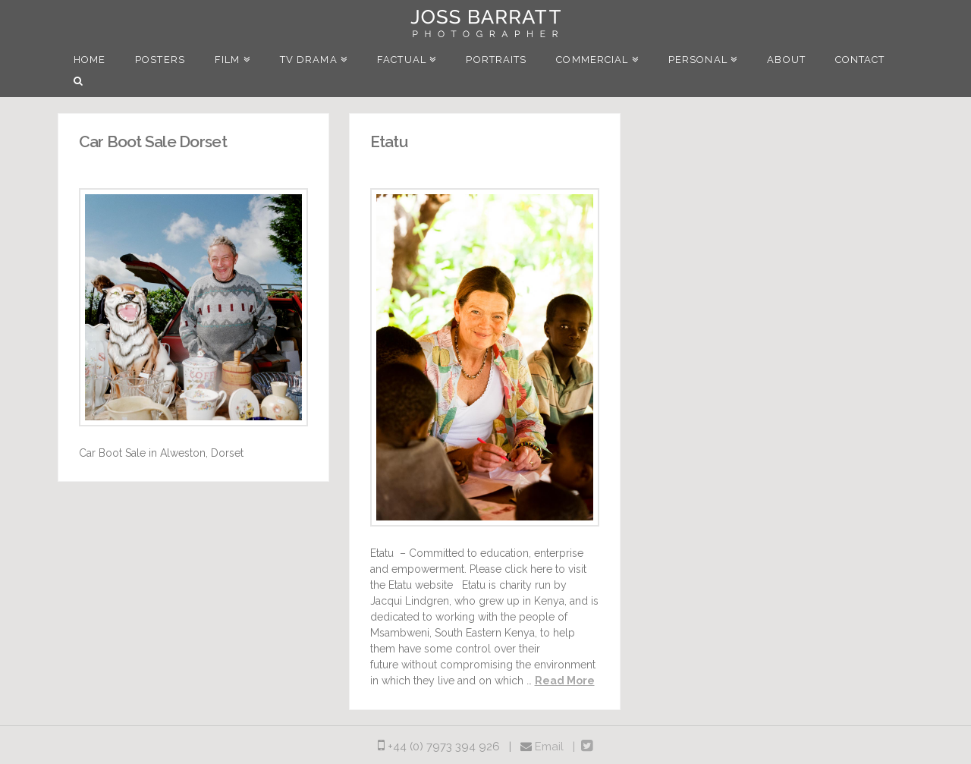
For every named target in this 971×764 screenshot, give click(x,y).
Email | (558, 746)
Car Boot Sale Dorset (153, 141)
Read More (565, 680)
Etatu (388, 141)
